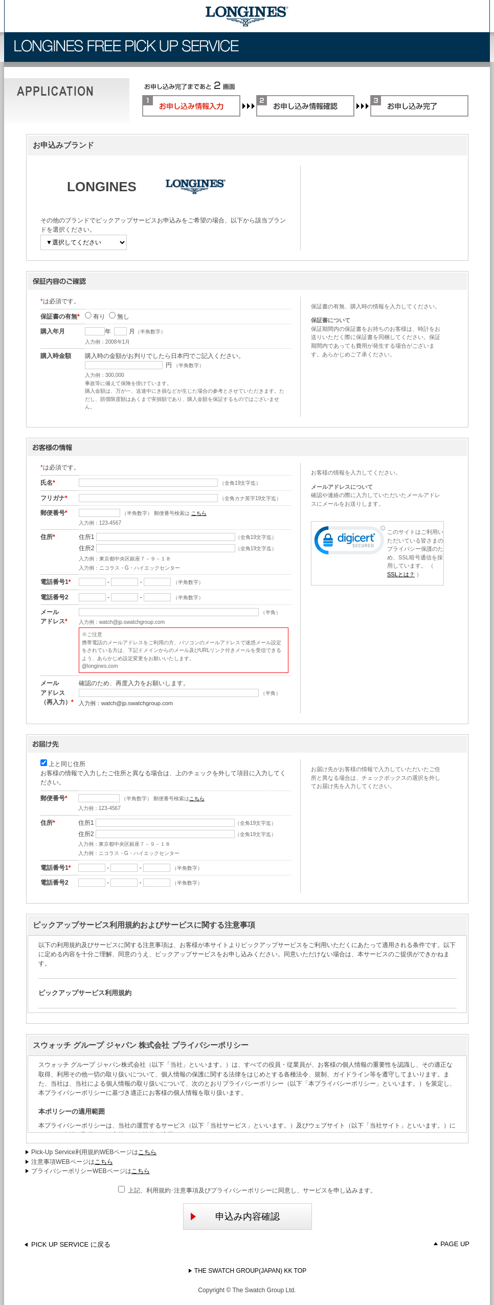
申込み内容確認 (234, 1216)
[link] (350, 542)
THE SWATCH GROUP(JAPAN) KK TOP (247, 1270)
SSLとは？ (401, 574)
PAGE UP (451, 1244)
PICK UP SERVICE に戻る (67, 1244)
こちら (199, 513)
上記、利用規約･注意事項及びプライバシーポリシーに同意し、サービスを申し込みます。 (247, 1190)
